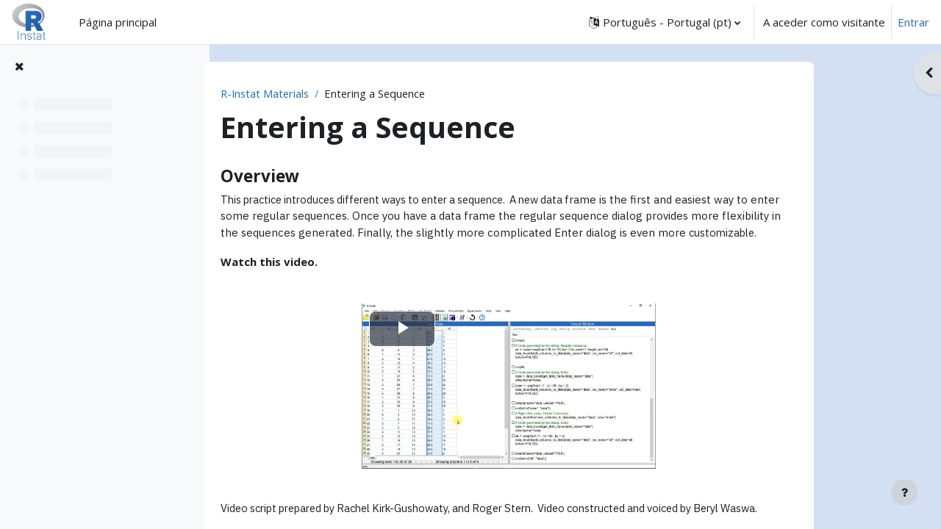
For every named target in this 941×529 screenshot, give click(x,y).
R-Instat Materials (322, 93)
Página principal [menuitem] (118, 22)
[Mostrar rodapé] (904, 492)
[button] (665, 22)
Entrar (913, 22)
